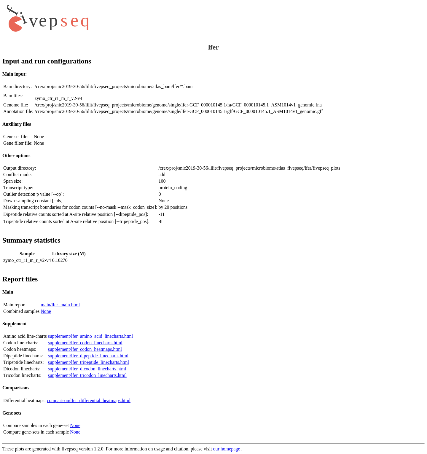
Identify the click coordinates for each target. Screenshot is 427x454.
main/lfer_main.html (60, 304)
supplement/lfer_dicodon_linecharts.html (87, 368)
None (46, 311)
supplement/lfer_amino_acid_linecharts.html (90, 336)
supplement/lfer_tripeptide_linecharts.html (88, 362)
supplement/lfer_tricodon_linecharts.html (87, 375)
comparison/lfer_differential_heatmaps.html (88, 400)
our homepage (227, 448)
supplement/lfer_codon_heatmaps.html (85, 349)
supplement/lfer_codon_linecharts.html (85, 342)
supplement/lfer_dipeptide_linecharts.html (88, 355)
